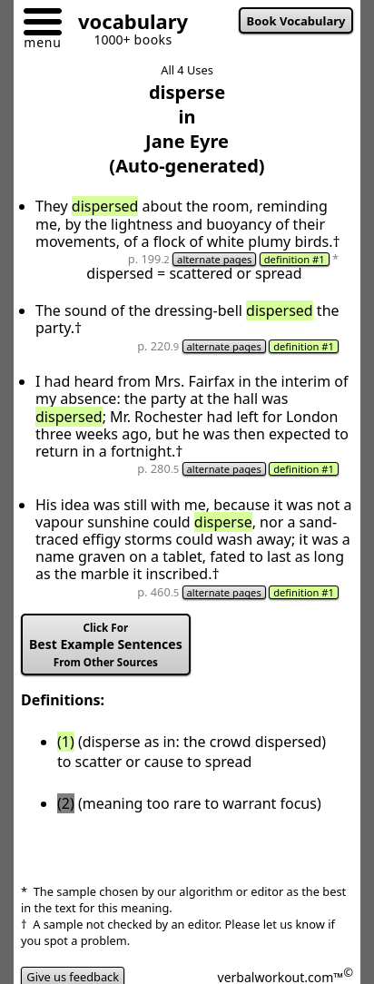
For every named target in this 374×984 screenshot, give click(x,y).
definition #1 (294, 259)
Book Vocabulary (296, 21)
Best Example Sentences (105, 645)
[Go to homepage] (126, 24)
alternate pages (214, 259)
